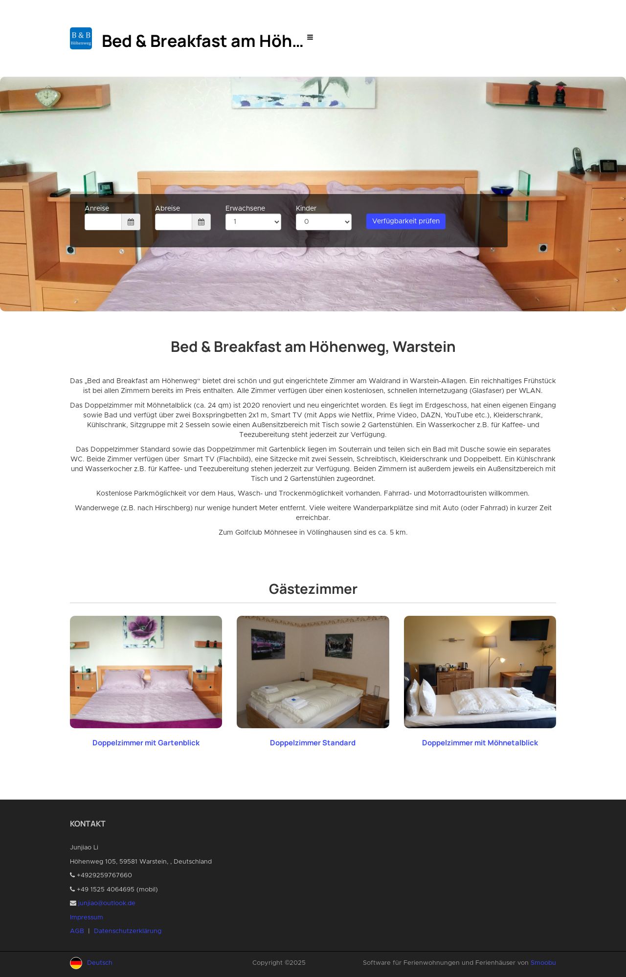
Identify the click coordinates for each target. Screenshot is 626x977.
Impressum (86, 917)
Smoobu (543, 963)
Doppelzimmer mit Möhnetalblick (480, 743)
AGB (77, 931)
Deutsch (99, 963)
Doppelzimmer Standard (313, 743)
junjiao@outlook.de (106, 903)
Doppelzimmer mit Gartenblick (146, 743)
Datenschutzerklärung (127, 931)
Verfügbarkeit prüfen (406, 221)
